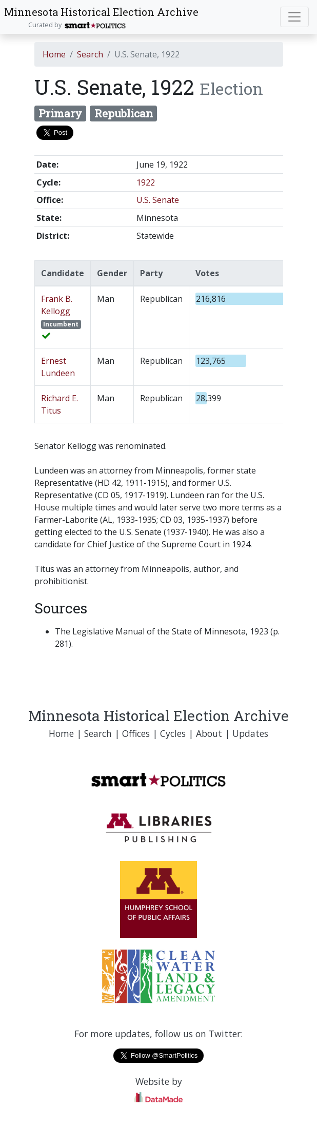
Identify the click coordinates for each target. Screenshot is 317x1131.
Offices (136, 733)
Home (54, 54)
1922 (145, 182)
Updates (250, 733)
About (209, 733)
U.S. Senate (157, 199)
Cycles (173, 733)
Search (90, 54)
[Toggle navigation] (294, 17)
